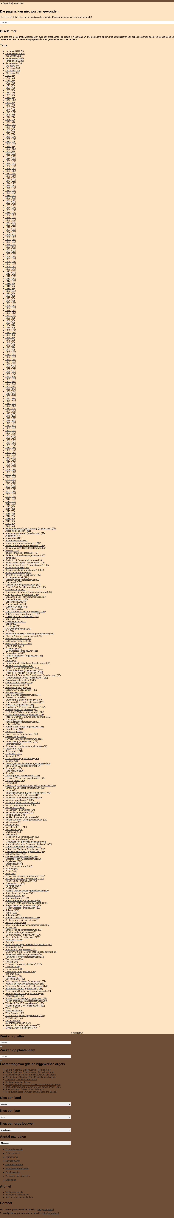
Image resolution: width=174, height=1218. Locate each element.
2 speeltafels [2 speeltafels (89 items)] (13, 56)
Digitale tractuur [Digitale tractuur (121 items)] (15, 621)
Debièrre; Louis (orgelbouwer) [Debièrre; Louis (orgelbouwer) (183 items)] (22, 614)
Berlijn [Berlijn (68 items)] (10, 558)
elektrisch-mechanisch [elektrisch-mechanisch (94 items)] (18, 638)
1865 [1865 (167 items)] (10, 161)
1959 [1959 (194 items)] (10, 374)
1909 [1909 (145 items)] (10, 269)
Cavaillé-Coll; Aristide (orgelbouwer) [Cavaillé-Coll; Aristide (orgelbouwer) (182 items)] (25, 587)
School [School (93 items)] (11, 927)
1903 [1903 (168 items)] (10, 254)
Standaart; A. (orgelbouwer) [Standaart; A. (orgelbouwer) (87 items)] (21, 949)
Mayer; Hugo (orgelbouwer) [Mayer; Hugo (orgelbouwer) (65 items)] (20, 805)
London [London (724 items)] (11, 790)
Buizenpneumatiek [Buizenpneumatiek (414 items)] (17, 577)
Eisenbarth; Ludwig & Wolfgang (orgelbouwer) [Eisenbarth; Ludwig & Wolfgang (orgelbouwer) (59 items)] (29, 634)
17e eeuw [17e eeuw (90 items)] (12, 66)
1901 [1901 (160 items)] (10, 249)
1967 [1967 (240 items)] (10, 394)
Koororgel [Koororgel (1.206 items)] (13, 768)
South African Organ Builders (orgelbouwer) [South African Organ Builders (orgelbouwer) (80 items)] (28, 944)
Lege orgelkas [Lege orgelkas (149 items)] (15, 780)
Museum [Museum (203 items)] (12, 824)
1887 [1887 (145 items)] (10, 215)
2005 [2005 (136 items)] (10, 487)
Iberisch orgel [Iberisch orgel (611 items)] (14, 731)
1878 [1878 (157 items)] (10, 193)
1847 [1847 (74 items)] (10, 117)
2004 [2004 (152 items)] (10, 484)
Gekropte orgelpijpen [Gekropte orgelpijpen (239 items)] (18, 687)
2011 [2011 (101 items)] (10, 501)
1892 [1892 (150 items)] (10, 227)
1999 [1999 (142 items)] (10, 472)
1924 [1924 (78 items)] (10, 301)
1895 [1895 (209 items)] (10, 235)
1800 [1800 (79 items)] (10, 88)
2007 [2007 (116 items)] (10, 492)
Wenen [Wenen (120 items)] (11, 1008)
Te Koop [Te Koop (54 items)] (11, 962)
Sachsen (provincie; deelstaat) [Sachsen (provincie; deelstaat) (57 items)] (22, 920)
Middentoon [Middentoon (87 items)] (13, 822)
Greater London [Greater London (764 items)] (15, 697)
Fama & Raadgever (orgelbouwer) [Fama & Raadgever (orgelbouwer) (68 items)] (24, 656)
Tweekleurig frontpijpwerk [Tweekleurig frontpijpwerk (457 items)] (20, 971)
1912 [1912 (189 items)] (10, 276)
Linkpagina (10, 1180)
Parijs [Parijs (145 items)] (11, 871)
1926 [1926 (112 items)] (10, 305)
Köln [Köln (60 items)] (9, 773)
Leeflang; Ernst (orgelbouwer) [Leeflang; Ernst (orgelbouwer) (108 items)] (22, 776)
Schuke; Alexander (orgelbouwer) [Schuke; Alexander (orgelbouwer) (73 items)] (23, 930)
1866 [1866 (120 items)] (10, 164)
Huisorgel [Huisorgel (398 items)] (12, 724)
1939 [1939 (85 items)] (10, 337)
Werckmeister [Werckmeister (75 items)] (14, 1011)
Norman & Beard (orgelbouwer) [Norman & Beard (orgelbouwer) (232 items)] (23, 847)
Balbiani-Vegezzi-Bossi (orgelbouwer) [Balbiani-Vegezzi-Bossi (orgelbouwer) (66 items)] (25, 548)
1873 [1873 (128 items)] (10, 181)
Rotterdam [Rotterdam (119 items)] (13, 915)
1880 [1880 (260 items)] (10, 198)
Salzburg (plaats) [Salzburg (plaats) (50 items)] (15, 922)
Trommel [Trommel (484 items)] (12, 966)
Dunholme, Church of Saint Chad (21, 1079)
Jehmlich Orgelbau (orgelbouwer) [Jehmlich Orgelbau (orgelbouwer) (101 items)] (24, 739)
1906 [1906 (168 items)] (10, 261)
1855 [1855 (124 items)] (10, 137)
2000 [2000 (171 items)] (10, 474)
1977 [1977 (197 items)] (10, 418)
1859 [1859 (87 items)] (10, 146)
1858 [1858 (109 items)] (10, 144)
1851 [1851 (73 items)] (10, 127)
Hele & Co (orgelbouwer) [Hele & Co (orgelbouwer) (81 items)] (19, 705)
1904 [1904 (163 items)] (10, 257)
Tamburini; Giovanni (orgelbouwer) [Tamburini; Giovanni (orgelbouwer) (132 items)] (24, 957)
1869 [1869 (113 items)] (10, 171)
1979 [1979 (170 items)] (10, 423)
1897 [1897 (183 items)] (10, 239)
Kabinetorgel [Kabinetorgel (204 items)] (14, 744)
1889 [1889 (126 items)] (10, 220)
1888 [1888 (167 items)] (10, 217)
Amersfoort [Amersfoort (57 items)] (13, 536)
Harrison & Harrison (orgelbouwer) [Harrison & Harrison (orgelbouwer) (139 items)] (24, 702)
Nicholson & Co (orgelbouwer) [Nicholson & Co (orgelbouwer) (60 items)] (22, 837)
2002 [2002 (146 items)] (10, 479)
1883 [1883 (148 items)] (10, 205)
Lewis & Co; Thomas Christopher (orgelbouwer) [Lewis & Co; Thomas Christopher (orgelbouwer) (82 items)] (30, 785)
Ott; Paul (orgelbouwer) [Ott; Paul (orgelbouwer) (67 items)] (18, 866)
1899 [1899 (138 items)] (10, 244)
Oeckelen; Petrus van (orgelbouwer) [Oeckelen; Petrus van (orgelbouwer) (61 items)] (25, 851)
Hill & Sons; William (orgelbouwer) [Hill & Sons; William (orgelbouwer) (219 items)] (24, 712)
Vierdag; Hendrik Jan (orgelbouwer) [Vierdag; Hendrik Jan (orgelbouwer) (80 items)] (24, 993)
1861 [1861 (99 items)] (10, 151)
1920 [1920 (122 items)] (10, 291)
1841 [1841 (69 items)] (10, 102)
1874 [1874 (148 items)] (10, 183)
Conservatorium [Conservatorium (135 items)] (16, 604)
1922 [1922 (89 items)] (10, 296)
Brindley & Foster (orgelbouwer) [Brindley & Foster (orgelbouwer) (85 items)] (23, 575)
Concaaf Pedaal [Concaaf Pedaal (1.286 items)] (16, 599)
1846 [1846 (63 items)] (10, 115)
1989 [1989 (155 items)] (10, 447)
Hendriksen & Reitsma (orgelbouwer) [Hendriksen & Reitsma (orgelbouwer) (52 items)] (25, 707)
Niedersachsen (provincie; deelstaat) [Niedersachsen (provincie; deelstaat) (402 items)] (25, 842)
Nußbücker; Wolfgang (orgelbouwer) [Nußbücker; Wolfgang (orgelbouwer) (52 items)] (25, 849)
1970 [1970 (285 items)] (10, 401)
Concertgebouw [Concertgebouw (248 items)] (15, 602)
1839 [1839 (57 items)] (10, 97)
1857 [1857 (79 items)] (10, 141)
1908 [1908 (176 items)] (10, 266)
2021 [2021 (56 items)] (10, 526)
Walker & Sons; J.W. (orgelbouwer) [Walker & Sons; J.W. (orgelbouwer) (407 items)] (25, 1006)
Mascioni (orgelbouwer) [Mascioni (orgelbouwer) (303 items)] (19, 800)
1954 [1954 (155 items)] (10, 362)
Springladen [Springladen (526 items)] (14, 947)
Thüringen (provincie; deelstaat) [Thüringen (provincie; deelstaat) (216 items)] (23, 964)
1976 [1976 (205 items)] (10, 416)
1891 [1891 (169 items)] (10, 225)
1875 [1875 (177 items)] (10, 186)
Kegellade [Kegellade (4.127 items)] (13, 753)
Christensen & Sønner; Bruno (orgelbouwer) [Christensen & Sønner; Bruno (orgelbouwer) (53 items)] (28, 592)
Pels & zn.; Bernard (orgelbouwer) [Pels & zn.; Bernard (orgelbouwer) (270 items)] (24, 878)
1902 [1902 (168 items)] (10, 252)
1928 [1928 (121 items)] (10, 310)
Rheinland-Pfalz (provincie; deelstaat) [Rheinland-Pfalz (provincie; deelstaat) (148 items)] (26, 903)
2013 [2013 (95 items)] (10, 506)
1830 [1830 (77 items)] (10, 93)
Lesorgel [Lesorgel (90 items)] (11, 783)
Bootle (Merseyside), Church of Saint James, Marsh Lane (33, 1087)
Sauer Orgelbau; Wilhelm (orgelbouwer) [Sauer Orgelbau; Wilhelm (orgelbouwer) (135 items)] (27, 925)
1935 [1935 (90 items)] (10, 328)
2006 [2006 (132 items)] (10, 489)
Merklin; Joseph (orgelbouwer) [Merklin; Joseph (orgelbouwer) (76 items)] (22, 817)
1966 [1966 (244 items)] (10, 391)
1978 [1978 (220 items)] (10, 421)
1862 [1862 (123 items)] (10, 154)
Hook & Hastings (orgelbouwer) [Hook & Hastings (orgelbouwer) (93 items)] (22, 722)
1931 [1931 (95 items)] (10, 318)
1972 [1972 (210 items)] (10, 406)
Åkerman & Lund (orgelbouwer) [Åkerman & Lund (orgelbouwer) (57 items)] (22, 1025)
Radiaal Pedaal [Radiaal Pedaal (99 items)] (15, 895)
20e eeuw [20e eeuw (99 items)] (12, 73)
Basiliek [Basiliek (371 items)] (12, 550)
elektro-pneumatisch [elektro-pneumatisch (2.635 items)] (18, 643)
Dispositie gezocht (14, 1149)
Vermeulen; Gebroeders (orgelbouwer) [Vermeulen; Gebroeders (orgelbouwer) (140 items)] (26, 986)
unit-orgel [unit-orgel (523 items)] (12, 974)
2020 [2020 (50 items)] (10, 523)
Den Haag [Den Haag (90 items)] (12, 619)
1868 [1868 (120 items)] (10, 168)
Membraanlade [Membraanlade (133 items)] (15, 815)
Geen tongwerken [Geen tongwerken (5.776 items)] (17, 685)
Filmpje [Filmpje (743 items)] (11, 658)
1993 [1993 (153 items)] (10, 457)
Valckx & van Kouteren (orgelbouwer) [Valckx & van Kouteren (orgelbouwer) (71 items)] (25, 981)
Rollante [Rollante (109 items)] (12, 910)
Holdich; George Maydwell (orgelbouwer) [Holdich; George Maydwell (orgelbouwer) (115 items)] (28, 717)
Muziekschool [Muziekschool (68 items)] (14, 829)
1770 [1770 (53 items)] (10, 78)
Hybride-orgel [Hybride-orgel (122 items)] (14, 729)
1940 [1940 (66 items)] (10, 340)
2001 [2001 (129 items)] (10, 477)
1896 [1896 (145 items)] (10, 237)
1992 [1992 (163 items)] (10, 455)
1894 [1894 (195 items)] (10, 232)
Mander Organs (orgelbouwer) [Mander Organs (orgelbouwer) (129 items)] (22, 795)
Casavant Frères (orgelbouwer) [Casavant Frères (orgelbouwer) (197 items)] (23, 585)
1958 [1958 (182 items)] (10, 372)
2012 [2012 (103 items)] (10, 504)
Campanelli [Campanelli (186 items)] (13, 582)
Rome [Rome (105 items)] (11, 913)
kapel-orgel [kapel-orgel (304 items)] (13, 749)
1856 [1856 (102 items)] (10, 139)
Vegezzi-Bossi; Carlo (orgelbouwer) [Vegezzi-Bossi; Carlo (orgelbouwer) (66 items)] (24, 984)
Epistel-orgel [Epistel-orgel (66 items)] (13, 648)
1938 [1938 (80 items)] (10, 335)
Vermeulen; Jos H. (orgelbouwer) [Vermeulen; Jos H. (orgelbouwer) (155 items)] (24, 988)
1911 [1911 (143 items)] (10, 274)
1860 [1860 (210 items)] (10, 149)
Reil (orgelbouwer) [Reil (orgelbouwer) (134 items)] (17, 898)
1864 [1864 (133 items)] (10, 159)
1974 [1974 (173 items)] (10, 411)
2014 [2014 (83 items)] (10, 509)
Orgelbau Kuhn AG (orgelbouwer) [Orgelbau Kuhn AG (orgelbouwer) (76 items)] (23, 859)
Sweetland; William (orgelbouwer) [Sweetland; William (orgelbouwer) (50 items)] (23, 954)
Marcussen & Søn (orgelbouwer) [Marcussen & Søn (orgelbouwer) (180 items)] (23, 798)
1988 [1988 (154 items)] (10, 445)
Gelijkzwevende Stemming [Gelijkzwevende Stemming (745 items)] (21, 690)
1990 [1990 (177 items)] (10, 450)
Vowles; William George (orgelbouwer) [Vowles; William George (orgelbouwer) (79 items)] (26, 998)
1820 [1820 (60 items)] (10, 90)
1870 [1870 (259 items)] (10, 173)
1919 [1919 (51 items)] (10, 288)
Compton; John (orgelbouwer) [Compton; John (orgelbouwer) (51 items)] (22, 594)
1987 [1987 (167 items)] (10, 443)
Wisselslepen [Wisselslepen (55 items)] (14, 1018)
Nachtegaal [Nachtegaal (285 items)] (13, 832)
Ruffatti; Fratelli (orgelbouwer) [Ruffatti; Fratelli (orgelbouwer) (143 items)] (22, 917)
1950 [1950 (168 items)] (10, 352)
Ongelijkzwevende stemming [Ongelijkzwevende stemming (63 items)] (21, 856)
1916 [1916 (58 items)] (10, 286)
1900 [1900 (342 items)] (10, 247)
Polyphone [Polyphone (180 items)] (13, 886)
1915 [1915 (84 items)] (10, 283)
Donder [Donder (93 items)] (11, 624)
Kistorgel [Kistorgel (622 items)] (12, 756)
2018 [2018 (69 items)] (10, 518)
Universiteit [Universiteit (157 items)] (13, 976)
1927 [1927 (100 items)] (10, 308)
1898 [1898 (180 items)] (10, 242)
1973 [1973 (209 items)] (10, 408)
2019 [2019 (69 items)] (10, 521)
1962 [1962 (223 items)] (10, 381)
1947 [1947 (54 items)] (10, 345)
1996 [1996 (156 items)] (10, 465)
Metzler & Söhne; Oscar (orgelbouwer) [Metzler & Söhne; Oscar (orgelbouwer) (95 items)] (26, 820)
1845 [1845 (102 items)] (10, 112)
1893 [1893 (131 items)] (10, 230)
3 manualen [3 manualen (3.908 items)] (14, 58)
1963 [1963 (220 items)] (10, 384)
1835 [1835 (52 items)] (10, 95)
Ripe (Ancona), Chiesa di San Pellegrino (24, 1089)
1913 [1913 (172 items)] (10, 279)
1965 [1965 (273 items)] (10, 389)
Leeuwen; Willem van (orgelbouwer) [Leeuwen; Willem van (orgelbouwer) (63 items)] (25, 778)
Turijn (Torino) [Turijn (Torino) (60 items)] (14, 969)
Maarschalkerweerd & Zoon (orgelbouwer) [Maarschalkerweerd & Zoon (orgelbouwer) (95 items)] (28, 793)
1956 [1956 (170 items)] (10, 367)
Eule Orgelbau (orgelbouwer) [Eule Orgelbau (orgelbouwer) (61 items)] (21, 651)
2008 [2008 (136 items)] (10, 494)
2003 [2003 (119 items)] (10, 482)
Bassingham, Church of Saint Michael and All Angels (30, 1077)
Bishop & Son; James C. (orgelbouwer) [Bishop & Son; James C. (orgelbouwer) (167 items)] (27, 565)
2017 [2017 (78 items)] (10, 516)
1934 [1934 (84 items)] (10, 325)
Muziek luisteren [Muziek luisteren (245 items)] (16, 827)
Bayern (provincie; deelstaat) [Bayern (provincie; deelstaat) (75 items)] (21, 553)
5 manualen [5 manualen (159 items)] (13, 63)
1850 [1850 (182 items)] (10, 124)
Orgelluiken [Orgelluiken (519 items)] (13, 861)
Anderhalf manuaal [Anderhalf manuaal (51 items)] (16, 541)
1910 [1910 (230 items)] (10, 271)
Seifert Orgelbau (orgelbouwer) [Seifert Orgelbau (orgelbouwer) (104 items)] (23, 935)
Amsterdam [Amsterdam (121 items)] (13, 538)
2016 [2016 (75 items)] (10, 514)
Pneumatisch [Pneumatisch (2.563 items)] (15, 883)
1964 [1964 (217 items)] (10, 386)
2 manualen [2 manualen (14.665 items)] (15, 53)
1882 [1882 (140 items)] (10, 203)
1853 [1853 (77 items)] (10, 132)
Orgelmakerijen (12, 1172)
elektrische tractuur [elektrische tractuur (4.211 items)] (18, 641)
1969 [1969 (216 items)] (10, 399)
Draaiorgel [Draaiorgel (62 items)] (12, 626)
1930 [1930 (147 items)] (10, 315)
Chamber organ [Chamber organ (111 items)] (15, 589)
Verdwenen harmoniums (17, 1195)
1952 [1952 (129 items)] (10, 357)
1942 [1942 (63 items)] (10, 342)
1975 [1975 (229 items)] (10, 413)
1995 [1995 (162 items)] (10, 462)
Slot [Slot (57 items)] (9, 942)
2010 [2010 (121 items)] (10, 499)
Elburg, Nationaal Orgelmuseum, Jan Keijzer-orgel (29, 1072)
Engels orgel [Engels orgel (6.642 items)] (14, 646)
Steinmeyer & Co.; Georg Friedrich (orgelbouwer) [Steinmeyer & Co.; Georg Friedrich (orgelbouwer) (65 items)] (31, 952)
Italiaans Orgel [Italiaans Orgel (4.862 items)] (15, 736)
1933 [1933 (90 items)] (10, 323)
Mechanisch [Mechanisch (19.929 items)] (15, 807)
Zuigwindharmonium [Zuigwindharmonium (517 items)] (18, 1023)
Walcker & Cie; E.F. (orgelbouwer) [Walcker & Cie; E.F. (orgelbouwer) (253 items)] (24, 1003)
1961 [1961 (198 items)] (10, 379)
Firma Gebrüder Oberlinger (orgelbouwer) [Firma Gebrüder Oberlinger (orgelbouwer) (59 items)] (27, 663)
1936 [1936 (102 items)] (10, 330)
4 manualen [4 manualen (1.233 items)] (14, 61)
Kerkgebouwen (12, 1161)
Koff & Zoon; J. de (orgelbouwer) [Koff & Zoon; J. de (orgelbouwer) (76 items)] (23, 766)
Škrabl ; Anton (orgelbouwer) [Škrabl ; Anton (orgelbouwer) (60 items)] (21, 1028)
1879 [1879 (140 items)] (10, 195)
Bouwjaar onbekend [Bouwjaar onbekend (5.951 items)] (18, 572)
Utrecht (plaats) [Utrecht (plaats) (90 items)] (15, 979)
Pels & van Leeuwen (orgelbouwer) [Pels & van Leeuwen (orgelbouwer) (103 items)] (25, 876)
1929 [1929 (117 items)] (10, 313)
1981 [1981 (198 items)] (10, 428)
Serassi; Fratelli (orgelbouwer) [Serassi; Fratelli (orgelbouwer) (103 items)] (22, 937)
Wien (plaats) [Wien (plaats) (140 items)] (14, 1013)
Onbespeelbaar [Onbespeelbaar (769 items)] (15, 854)
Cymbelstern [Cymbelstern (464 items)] (14, 609)
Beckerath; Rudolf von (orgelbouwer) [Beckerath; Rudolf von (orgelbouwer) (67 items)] (25, 555)
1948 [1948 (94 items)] (10, 347)
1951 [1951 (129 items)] (10, 354)
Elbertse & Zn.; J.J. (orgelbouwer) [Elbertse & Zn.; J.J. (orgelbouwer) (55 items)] (23, 636)
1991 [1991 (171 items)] (10, 452)
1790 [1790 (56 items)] (10, 85)
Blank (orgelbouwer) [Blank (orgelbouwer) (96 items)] (17, 567)
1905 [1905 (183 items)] (10, 259)
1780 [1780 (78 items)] (10, 83)
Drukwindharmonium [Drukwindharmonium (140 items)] (18, 629)
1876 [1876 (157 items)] (10, 188)
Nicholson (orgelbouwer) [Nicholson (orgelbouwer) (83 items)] (19, 839)
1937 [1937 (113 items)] (10, 332)
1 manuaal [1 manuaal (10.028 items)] (14, 51)
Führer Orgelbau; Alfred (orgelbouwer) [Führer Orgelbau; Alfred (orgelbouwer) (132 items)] (26, 678)
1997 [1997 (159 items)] (10, 467)
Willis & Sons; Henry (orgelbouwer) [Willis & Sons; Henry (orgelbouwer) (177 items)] (25, 1015)
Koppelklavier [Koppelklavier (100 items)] (14, 771)
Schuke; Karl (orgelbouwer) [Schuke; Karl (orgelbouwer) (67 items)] (20, 932)
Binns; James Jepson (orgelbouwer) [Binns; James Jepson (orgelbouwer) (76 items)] (25, 563)
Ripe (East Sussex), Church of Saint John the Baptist (30, 1092)
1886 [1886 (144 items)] (10, 212)
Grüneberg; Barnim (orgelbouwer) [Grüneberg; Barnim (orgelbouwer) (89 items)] (23, 700)
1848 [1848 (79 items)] (10, 119)
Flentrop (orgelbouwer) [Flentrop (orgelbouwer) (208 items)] (19, 665)
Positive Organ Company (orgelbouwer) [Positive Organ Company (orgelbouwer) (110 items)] (27, 891)
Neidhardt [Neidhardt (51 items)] (12, 834)
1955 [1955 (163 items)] (10, 364)
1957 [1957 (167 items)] (10, 369)
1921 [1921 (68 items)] (10, 293)
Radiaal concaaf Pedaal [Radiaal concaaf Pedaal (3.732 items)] (20, 893)
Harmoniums (11, 1157)
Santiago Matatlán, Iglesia (17, 1082)
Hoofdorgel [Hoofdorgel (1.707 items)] (14, 719)
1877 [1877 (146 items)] (10, 190)
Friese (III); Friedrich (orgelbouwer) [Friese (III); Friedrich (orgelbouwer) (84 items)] (24, 673)
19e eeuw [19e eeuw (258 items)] (13, 70)
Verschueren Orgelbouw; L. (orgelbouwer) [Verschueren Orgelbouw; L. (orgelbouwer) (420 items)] (28, 991)
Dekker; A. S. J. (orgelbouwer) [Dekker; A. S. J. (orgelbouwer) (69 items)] (22, 616)
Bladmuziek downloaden (17, 1168)
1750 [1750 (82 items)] (10, 75)
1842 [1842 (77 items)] (10, 105)
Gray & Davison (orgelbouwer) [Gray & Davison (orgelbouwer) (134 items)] (22, 695)
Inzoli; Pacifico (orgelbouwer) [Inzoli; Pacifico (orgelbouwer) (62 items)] (21, 734)
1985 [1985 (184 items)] (10, 438)
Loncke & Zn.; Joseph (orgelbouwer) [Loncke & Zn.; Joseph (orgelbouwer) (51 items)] (25, 788)
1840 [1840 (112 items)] (10, 100)
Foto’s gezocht (12, 1153)
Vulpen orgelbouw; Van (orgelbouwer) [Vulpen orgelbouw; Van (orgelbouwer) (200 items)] (26, 1001)
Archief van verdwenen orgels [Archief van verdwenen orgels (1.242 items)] (23, 543)
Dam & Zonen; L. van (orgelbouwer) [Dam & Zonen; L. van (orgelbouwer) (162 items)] (25, 611)
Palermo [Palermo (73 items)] (11, 869)
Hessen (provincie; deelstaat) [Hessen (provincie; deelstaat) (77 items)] (21, 709)
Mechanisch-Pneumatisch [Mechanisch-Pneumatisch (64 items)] (20, 810)
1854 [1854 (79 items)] (10, 134)
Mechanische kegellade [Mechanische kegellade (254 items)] (19, 812)
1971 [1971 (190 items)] (10, 403)
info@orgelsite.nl (46, 1209)
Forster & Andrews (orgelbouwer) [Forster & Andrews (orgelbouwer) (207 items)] (24, 670)
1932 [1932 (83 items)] (10, 320)
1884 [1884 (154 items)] (10, 208)
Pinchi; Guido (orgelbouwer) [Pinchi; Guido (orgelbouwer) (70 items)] (21, 881)
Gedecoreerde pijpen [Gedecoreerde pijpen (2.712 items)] (19, 682)
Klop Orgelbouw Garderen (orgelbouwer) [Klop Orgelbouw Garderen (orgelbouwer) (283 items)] (27, 763)
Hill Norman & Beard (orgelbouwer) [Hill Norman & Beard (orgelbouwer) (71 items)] (24, 714)
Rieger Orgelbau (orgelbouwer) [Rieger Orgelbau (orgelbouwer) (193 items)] (23, 908)
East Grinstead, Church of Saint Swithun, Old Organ (30, 1075)
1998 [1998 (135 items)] (10, 470)
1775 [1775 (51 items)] (10, 80)
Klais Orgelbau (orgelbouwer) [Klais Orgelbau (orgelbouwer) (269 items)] (22, 758)
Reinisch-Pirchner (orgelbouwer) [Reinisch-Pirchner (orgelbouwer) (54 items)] (23, 900)
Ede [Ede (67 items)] (9, 631)
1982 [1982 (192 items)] (10, 430)
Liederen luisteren (14, 1164)
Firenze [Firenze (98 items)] (11, 660)
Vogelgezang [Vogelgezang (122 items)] (14, 996)
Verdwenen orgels (14, 1192)
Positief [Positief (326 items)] (11, 888)
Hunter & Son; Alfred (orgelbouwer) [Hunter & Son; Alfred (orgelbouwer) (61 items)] (24, 727)
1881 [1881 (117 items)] (10, 200)
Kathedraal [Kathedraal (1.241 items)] (14, 751)
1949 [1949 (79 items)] (10, 350)
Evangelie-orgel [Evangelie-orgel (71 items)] (15, 653)
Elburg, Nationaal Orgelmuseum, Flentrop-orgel (28, 1070)
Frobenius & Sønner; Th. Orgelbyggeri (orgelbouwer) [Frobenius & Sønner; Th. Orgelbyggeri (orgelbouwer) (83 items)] (33, 675)
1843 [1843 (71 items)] (10, 107)
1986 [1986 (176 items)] (10, 440)
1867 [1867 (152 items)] (10, 166)
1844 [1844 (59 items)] (10, 110)
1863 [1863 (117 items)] (10, 156)
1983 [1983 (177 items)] (10, 433)
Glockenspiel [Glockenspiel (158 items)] (14, 692)
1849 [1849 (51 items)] (10, 122)
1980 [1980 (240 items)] (10, 425)
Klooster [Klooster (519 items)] (12, 761)
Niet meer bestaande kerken (19, 1197)
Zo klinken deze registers (17, 1176)
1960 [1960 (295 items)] (10, 376)
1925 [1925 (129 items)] (10, 303)
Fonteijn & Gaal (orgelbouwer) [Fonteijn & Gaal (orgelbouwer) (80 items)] (22, 668)
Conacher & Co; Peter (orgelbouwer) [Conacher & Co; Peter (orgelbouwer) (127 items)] (25, 597)
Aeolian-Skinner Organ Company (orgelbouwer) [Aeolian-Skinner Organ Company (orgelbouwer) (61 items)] (30, 528)
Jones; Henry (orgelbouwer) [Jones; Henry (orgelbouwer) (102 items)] (21, 741)
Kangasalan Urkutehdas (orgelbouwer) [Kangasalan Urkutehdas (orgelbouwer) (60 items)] (26, 746)
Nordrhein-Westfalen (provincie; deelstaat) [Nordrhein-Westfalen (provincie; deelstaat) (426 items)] (28, 844)
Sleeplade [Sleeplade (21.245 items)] (14, 940)
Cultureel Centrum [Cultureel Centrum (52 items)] (16, 607)
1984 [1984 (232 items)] (10, 435)
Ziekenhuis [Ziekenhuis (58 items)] (12, 1020)
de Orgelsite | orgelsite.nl (12, 3)
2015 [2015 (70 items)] (10, 511)
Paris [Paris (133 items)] (10, 873)
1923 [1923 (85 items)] (10, 298)
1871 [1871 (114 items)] (10, 176)
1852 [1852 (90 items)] (10, 129)
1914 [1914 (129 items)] (10, 281)
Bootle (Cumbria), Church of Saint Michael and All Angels (32, 1084)
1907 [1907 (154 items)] (10, 264)
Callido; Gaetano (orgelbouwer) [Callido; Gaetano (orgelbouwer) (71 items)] (22, 580)
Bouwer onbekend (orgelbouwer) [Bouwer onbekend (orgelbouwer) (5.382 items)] (24, 570)
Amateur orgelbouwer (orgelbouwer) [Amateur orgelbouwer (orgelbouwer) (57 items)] (25, 533)
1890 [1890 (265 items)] (10, 222)
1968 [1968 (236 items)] (10, 396)
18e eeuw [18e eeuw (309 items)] (13, 68)
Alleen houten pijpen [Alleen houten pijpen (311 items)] (18, 531)
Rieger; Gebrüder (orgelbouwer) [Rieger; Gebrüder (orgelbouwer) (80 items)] (23, 905)
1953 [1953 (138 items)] (10, 359)
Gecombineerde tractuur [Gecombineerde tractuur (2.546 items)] (20, 680)
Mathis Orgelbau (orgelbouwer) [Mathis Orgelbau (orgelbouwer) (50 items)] (22, 802)
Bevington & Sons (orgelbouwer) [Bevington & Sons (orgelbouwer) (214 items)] (23, 560)
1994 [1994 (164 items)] (10, 460)
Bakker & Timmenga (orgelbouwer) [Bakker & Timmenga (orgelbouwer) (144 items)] (25, 545)
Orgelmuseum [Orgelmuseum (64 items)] (14, 864)
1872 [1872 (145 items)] (10, 178)
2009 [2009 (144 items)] (10, 496)
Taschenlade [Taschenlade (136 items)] (14, 959)
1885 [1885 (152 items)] (10, 210)
